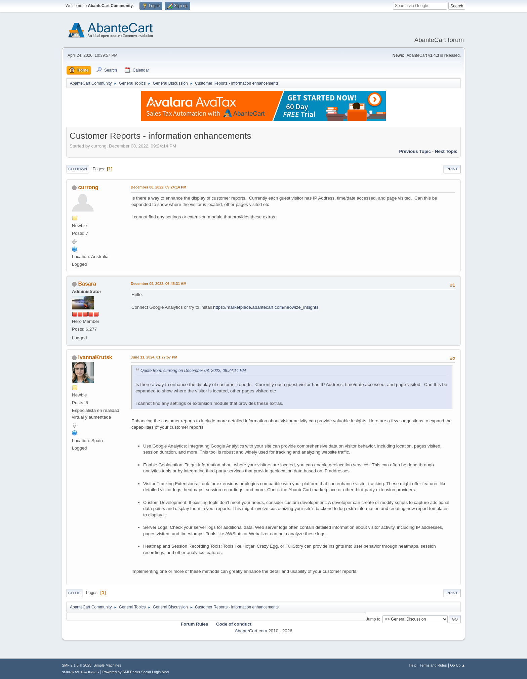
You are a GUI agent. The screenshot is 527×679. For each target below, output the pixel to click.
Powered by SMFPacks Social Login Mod (136, 672)
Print (452, 169)
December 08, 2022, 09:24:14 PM (158, 187)
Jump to (373, 619)
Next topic (446, 151)
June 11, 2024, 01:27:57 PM (154, 357)
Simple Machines (107, 665)
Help (412, 665)
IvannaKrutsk (95, 357)
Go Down (77, 169)
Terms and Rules (433, 665)
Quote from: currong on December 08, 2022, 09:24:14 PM (193, 370)
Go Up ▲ (457, 665)
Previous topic (415, 151)
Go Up (74, 593)
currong (88, 187)
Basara (87, 284)
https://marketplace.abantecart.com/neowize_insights (265, 307)
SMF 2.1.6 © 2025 (76, 665)
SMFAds (68, 672)
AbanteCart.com (251, 630)
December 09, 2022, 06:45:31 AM (159, 284)
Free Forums (89, 672)
